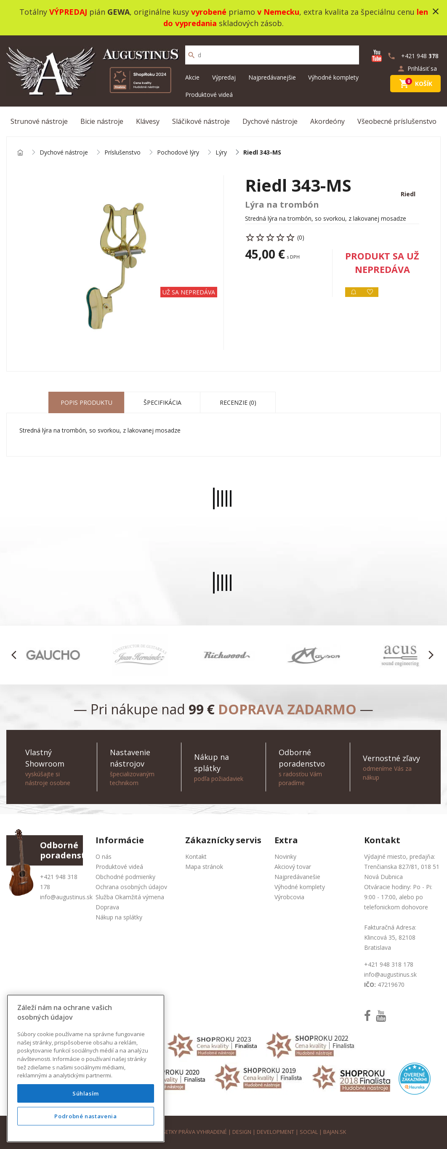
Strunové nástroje (39, 121)
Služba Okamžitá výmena (130, 897)
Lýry (221, 153)
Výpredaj (224, 77)
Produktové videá (209, 95)
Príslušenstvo (122, 153)
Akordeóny (327, 121)
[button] (16, 655)
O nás (104, 856)
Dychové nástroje (270, 121)
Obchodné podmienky (125, 877)
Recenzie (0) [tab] (238, 402)
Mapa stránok (204, 867)
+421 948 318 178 (388, 964)
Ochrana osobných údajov (131, 887)
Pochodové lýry (178, 153)
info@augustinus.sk (66, 897)
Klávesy (148, 121)
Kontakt (196, 856)
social (309, 1132)
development (275, 1132)
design (241, 1132)
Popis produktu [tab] (86, 402)
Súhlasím (85, 1093)
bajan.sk (334, 1132)
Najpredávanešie (297, 877)
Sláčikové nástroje (201, 121)
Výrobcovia (289, 897)
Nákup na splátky (119, 917)
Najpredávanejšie (272, 77)
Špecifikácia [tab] (162, 402)
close (436, 11)
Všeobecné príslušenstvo (396, 121)
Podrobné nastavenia (85, 1116)
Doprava (107, 907)
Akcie (192, 77)
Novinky (285, 856)
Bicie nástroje (101, 121)
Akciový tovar (292, 867)
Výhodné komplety (333, 77)
